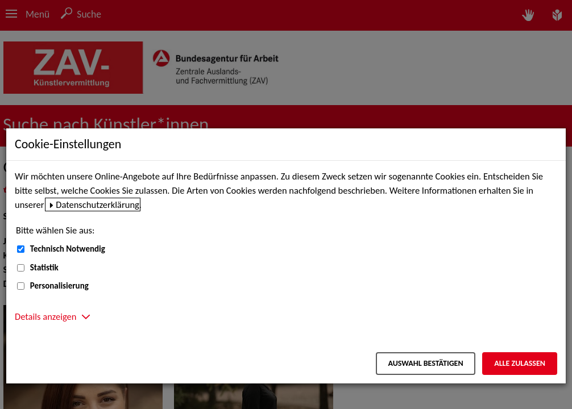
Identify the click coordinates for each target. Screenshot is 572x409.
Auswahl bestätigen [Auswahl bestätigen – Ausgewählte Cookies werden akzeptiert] (425, 363)
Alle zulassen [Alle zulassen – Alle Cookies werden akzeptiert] (519, 363)
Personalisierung (59, 286)
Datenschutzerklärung (97, 204)
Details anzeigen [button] (45, 316)
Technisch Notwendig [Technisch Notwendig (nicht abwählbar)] (67, 249)
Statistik (44, 267)
